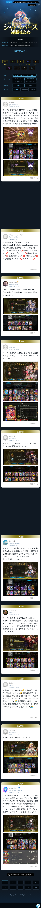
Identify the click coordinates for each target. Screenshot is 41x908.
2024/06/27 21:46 (14, 615)
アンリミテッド (30, 78)
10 (36, 887)
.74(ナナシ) (12, 102)
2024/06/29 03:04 (14, 545)
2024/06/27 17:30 (14, 734)
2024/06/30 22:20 (14, 107)
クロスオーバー (18, 81)
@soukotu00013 (13, 237)
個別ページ (34, 178)
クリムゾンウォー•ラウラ (16, 235)
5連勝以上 (18, 85)
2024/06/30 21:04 (14, 239)
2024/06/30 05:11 (14, 286)
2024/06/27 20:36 (14, 687)
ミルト (18, 895)
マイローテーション (30, 81)
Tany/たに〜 (12, 610)
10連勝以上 (31, 85)
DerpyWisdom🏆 (14, 282)
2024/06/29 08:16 (14, 440)
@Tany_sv (12, 612)
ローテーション (18, 78)
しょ (10, 345)
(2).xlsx (11, 683)
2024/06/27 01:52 (14, 792)
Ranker (33, 89)
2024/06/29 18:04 (14, 349)
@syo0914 (12, 347)
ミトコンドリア (13, 436)
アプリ (9, 2)
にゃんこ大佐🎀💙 (14, 788)
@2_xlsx (11, 685)
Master (16, 89)
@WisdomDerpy (13, 284)
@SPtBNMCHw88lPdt (15, 790)
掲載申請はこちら (20, 51)
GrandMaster (24, 89)
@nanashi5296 (13, 105)
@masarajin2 (13, 438)
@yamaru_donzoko (14, 543)
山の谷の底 (12, 541)
